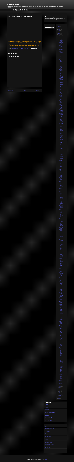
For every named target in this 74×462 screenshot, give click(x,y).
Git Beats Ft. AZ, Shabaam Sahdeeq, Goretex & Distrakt (61, 197)
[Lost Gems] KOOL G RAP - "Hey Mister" (61, 125)
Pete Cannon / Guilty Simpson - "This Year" (61, 57)
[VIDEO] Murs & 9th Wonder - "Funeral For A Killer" (61, 350)
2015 (59, 30)
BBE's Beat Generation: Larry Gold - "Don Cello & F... (61, 339)
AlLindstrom (46, 426)
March (60, 392)
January (60, 395)
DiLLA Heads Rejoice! (61, 50)
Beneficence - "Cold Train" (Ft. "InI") (61, 244)
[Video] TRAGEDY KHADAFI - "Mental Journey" (61, 86)
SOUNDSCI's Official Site (48, 442)
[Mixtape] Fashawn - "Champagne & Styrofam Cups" (61, 135)
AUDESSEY (47, 404)
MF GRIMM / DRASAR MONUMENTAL (51, 412)
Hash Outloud (47, 434)
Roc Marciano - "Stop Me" (61, 240)
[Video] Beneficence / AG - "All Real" (61, 175)
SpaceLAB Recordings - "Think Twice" (61, 70)
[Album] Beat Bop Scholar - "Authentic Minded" (61, 40)
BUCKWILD (46, 407)
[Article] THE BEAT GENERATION (61, 366)
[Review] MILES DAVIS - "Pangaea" (61, 319)
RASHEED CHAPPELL (48, 417)
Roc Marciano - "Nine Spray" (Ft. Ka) (61, 279)
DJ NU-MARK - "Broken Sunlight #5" (60, 193)
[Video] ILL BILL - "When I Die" (60, 143)
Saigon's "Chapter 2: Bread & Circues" (61, 270)
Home (24, 90)
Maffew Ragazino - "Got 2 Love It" (61, 52)
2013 (59, 33)
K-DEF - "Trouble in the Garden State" (60, 327)
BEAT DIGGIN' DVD (60, 302)
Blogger (45, 459)
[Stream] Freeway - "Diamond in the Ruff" (61, 67)
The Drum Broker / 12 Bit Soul (49, 444)
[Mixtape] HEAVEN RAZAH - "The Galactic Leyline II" (61, 80)
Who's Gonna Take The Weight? (49, 450)
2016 (59, 29)
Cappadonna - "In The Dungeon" (61, 310)
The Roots (17, 50)
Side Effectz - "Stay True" (61, 189)
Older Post (38, 90)
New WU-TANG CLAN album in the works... (61, 355)
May (60, 390)
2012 (59, 34)
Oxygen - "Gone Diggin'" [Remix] (60, 46)
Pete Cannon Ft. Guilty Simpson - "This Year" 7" (61, 115)
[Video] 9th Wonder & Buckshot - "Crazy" (61, 153)
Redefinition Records (48, 441)
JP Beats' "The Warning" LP (61, 299)
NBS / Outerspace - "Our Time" (61, 111)
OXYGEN (46, 414)
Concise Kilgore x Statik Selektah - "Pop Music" (61, 130)
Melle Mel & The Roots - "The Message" (61, 167)
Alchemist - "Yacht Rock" (60, 381)
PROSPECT (47, 415)
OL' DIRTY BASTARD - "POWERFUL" (61, 162)
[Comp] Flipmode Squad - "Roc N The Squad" (61, 249)
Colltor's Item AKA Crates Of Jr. (49, 428)
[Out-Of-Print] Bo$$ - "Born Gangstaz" (61, 345)
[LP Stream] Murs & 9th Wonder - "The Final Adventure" (61, 254)
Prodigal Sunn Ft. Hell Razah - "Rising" (61, 211)
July (60, 387)
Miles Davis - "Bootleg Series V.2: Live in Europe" (61, 97)
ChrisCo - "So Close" (61, 228)
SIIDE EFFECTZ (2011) (48, 420)
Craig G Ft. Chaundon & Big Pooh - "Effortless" (61, 231)
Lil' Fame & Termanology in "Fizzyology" (61, 274)
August (60, 386)
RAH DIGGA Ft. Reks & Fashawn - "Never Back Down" (61, 148)
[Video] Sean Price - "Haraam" (61, 140)
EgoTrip (46, 433)
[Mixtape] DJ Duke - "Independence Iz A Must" (61, 237)
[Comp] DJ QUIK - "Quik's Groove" (60, 179)
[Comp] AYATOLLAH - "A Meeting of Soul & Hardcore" (61, 120)
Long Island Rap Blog (48, 436)
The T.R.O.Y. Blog (47, 447)
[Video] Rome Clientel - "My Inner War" (61, 206)
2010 (59, 398)
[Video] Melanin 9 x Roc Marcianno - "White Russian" (61, 106)
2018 (59, 26)
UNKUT (46, 449)
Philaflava (46, 439)
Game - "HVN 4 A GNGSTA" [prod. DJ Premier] (61, 171)
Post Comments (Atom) (26, 93)
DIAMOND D (47, 409)
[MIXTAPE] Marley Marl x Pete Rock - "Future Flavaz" (60, 91)
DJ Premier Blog (47, 431)
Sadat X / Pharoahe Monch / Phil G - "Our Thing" (61, 265)
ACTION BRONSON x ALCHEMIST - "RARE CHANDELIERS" (61, 184)
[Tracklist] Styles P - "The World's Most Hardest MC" (61, 376)
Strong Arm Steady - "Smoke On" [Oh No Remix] (60, 61)
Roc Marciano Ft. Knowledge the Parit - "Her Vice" (61, 361)
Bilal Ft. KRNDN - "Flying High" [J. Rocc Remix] (61, 371)
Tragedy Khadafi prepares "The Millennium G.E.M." (61, 75)
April (60, 391)
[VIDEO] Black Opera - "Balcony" (61, 323)
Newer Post (10, 90)
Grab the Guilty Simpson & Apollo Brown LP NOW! (61, 294)
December (60, 35)
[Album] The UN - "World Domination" (61, 225)
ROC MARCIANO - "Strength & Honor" (61, 220)
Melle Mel (13, 50)
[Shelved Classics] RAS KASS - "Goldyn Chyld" (61, 289)
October (60, 383)
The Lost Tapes (13, 4)
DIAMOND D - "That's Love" (61, 43)
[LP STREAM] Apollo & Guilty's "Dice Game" (61, 283)
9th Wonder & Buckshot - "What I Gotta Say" (61, 306)
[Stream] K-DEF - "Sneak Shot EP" (61, 102)
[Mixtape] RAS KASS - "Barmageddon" (61, 203)
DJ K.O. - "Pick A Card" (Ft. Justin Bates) (61, 216)
